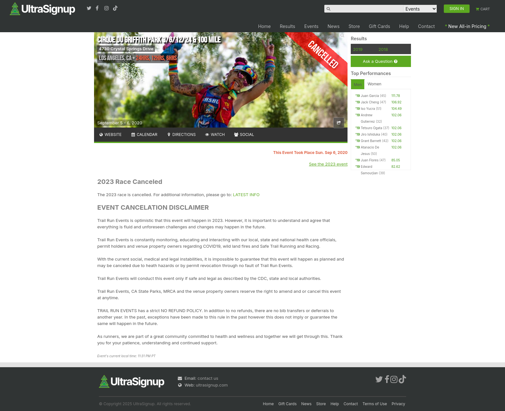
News (333, 26)
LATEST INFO (246, 194)
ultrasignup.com (212, 384)
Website (110, 134)
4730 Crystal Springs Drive (126, 48)
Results (287, 26)
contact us (207, 378)
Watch (215, 134)
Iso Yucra (368, 108)
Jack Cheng (370, 102)
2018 (383, 49)
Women (374, 83)
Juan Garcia (370, 96)
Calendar (144, 134)
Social (244, 134)
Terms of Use (375, 403)
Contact (426, 26)
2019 (357, 49)
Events (311, 26)
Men (358, 84)
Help (404, 26)
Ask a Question (380, 61)
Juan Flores (369, 160)
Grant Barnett (371, 141)
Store (354, 26)
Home (264, 26)
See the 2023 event (328, 164)
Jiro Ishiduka (370, 134)
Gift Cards (379, 26)
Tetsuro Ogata (371, 128)
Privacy (398, 403)
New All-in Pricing (467, 26)
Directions (180, 134)
